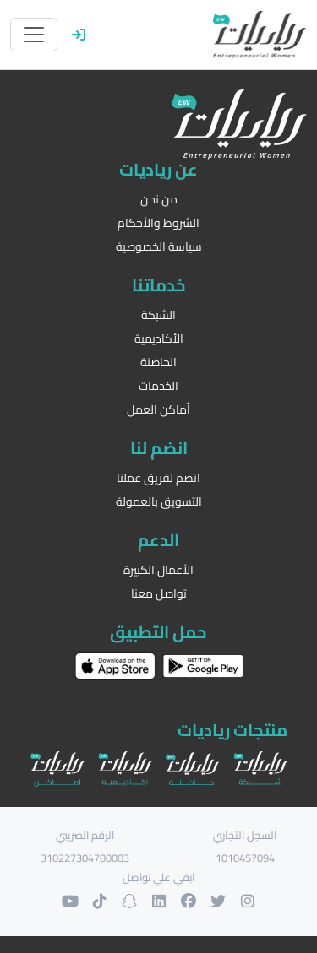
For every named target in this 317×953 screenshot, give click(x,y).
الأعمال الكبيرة (158, 570)
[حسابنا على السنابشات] (129, 901)
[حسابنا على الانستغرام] (247, 901)
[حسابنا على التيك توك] (99, 901)
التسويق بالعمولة (159, 502)
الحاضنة (158, 362)
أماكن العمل (158, 410)
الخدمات (158, 386)
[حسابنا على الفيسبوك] (188, 901)
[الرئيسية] (259, 34)
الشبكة (158, 315)
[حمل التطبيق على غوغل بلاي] (202, 666)
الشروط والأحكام (158, 223)
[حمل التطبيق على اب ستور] (115, 666)
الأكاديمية (158, 339)
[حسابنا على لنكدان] (158, 901)
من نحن (159, 199)
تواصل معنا (159, 594)
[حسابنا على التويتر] (217, 901)
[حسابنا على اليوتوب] (70, 901)
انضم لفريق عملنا (158, 478)
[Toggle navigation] (33, 34)
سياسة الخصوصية (159, 247)
